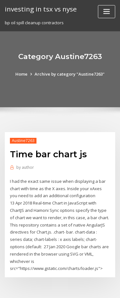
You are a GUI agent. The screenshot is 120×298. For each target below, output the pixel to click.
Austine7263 (23, 140)
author (25, 167)
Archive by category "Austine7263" (70, 74)
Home (21, 74)
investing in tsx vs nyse (41, 8)
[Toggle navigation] (106, 11)
